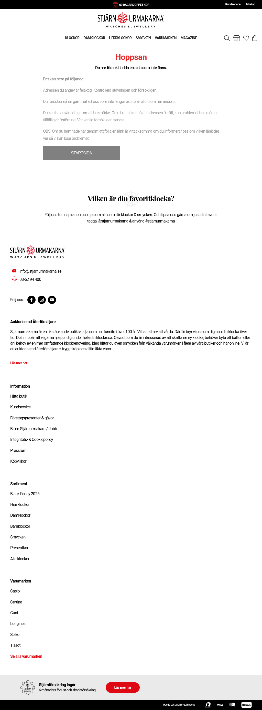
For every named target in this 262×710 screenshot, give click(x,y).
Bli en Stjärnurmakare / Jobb (33, 428)
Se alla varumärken (26, 656)
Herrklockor (19, 504)
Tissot (15, 645)
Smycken (18, 537)
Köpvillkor (18, 461)
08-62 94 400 (30, 279)
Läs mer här (18, 363)
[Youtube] (52, 300)
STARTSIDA (81, 153)
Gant (14, 612)
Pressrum (18, 450)
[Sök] (227, 38)
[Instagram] (42, 300)
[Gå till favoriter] (246, 38)
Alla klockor (19, 558)
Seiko (14, 634)
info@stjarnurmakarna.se (40, 271)
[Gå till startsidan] (131, 19)
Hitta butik (18, 396)
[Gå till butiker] (236, 38)
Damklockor (20, 515)
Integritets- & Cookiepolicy (31, 439)
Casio (15, 591)
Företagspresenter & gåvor (32, 418)
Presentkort (19, 547)
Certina (16, 602)
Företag (250, 4)
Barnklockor (20, 526)
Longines (17, 623)
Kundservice (232, 4)
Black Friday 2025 (24, 493)
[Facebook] (31, 300)
